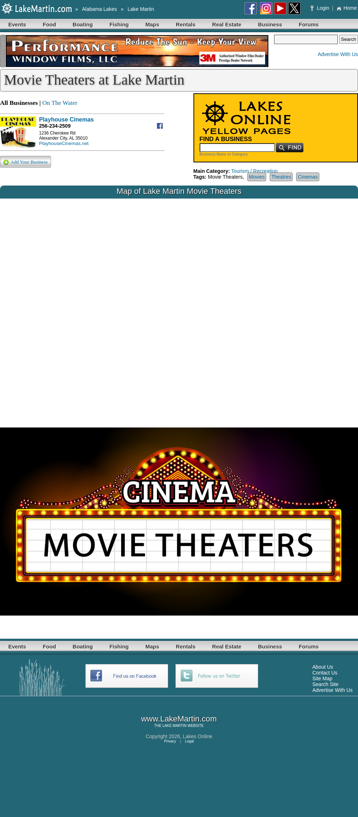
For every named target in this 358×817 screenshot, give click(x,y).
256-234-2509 (55, 126)
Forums (309, 24)
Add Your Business (25, 162)
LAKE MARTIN (174, 726)
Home (346, 8)
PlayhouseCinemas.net (64, 143)
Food (49, 24)
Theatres (281, 177)
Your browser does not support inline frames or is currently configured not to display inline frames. (179, 307)
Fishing (119, 24)
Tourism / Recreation (254, 171)
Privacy (170, 741)
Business (270, 24)
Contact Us (324, 673)
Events (17, 24)
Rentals (185, 24)
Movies (257, 177)
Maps (152, 24)
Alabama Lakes (99, 9)
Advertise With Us (338, 54)
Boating (83, 24)
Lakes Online (198, 736)
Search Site (325, 684)
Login (321, 8)
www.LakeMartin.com (179, 718)
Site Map (322, 678)
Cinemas (307, 177)
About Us (322, 667)
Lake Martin (141, 9)
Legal (189, 741)
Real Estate (227, 24)
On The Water (59, 102)
